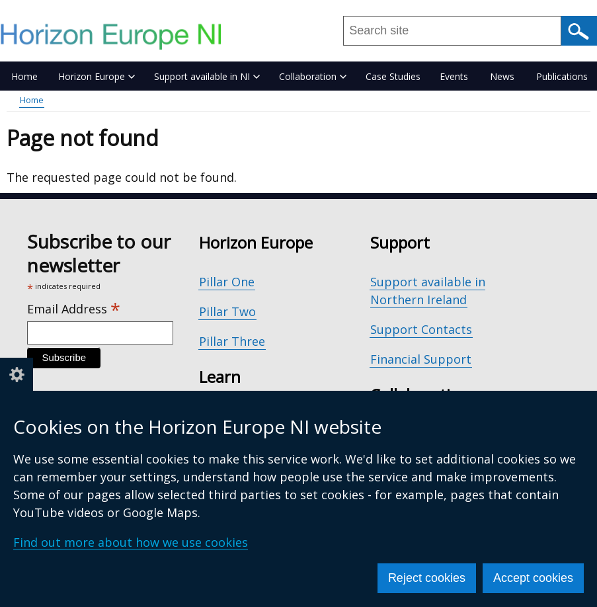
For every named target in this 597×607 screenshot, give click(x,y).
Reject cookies (426, 578)
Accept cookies (533, 578)
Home (24, 76)
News (502, 76)
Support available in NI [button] (207, 76)
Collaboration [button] (312, 76)
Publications (562, 76)
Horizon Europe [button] (96, 76)
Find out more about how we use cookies (130, 542)
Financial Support (420, 359)
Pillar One (227, 282)
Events (454, 76)
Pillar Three (232, 341)
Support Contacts (421, 329)
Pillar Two (227, 311)
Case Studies (393, 76)
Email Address (73, 309)
